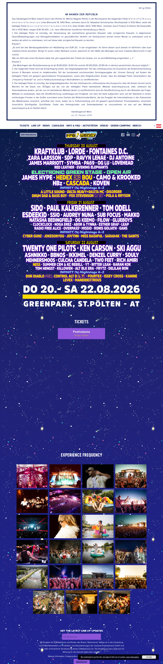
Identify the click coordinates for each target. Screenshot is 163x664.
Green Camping (121, 126)
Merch (137, 126)
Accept (149, 657)
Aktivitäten (90, 126)
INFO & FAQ (73, 126)
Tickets (24, 126)
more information (132, 657)
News (45, 126)
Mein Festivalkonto (28, 135)
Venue (104, 126)
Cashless (58, 126)
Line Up (35, 126)
